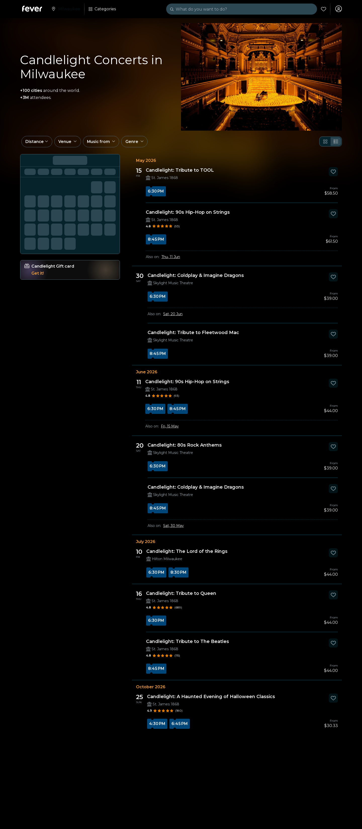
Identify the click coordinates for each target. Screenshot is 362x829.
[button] (37, 143)
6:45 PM (179, 725)
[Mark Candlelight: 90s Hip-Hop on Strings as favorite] (333, 215)
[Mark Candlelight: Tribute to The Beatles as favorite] (333, 644)
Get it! (37, 275)
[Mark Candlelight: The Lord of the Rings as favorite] (333, 554)
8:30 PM (178, 574)
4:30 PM (157, 725)
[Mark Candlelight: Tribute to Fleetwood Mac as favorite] (333, 335)
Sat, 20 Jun (173, 315)
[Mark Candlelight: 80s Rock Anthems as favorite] (333, 448)
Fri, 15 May (170, 428)
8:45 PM (156, 241)
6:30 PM (156, 193)
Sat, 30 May (173, 527)
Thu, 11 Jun (170, 258)
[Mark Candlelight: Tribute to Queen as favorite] (333, 596)
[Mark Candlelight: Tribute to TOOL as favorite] (333, 173)
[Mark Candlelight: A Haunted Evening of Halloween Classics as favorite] (333, 699)
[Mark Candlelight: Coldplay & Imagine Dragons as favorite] (333, 278)
